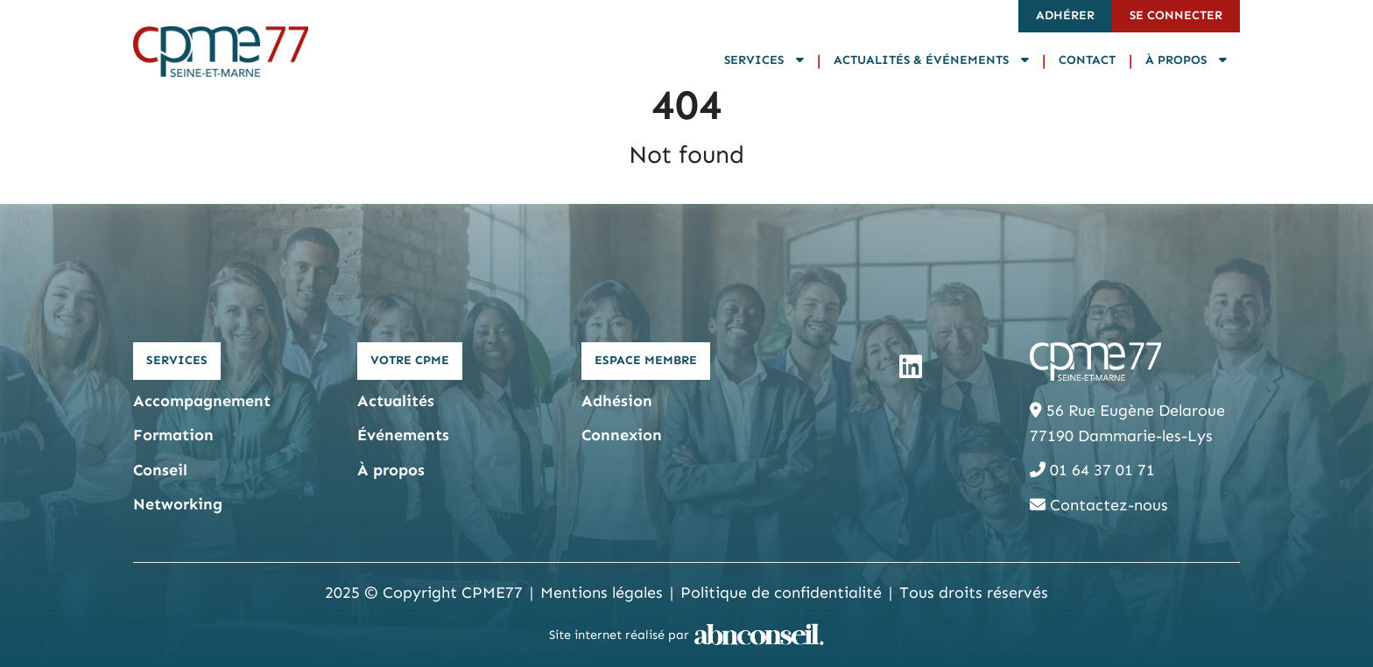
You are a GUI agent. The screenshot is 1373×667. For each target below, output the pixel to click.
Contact (1087, 60)
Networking (177, 504)
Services (764, 60)
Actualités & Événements (931, 60)
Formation (173, 435)
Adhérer (1065, 15)
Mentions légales (601, 592)
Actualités (395, 401)
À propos (1186, 60)
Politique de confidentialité (781, 592)
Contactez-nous (1099, 505)
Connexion (621, 435)
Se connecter (1176, 15)
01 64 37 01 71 (1092, 470)
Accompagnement (202, 401)
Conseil (160, 470)
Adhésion (616, 401)
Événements (403, 435)
